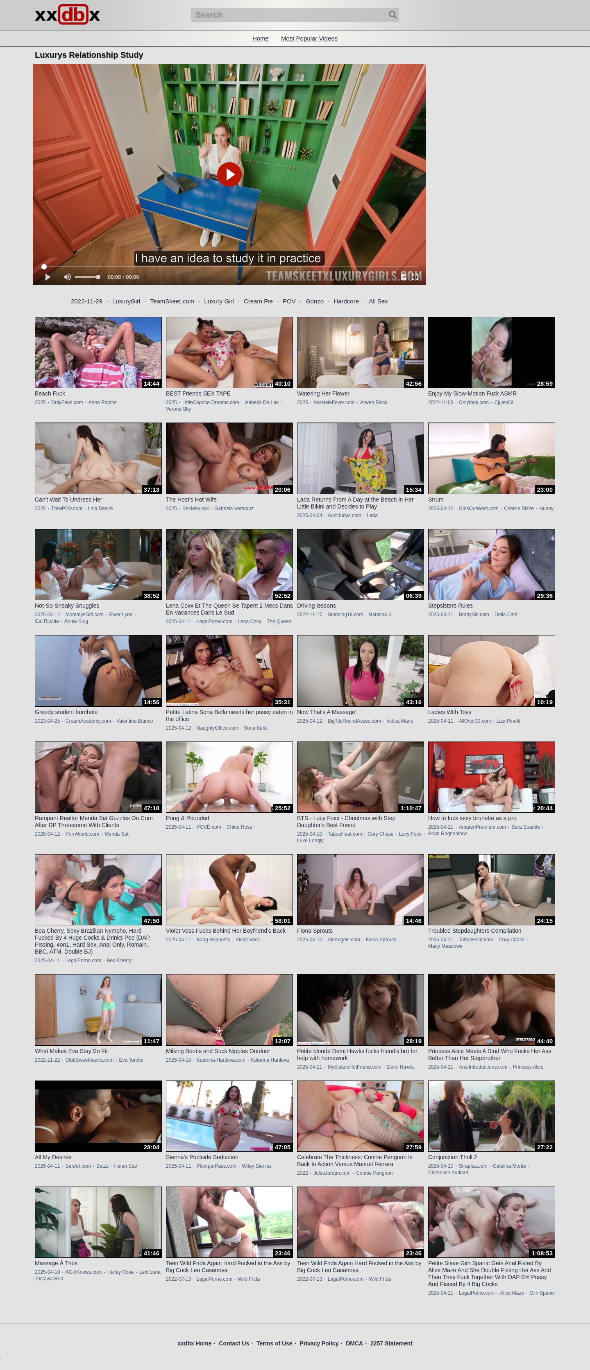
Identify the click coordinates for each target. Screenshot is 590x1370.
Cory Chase (380, 834)
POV (289, 301)
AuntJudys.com (344, 515)
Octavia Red (49, 1279)
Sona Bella (256, 728)
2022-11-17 (309, 614)
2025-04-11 (178, 621)
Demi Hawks (400, 1067)
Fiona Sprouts (380, 940)
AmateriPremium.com (482, 827)
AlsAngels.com (344, 940)
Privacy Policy (319, 1343)
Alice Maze (512, 1293)
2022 (302, 1173)
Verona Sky (178, 409)
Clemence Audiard (448, 1173)
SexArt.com (78, 1166)
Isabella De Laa (262, 402)
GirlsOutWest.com (479, 508)
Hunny (546, 508)
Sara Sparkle (525, 827)
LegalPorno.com (214, 621)
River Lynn (120, 614)
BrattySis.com (474, 614)
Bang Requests (213, 940)
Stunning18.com (345, 614)
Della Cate (506, 614)
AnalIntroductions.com (483, 1067)
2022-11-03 (440, 402)
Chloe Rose (239, 827)
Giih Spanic (542, 1293)
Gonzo (315, 301)
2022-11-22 (47, 1060)
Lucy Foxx (410, 834)
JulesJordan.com (332, 1173)
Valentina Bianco (134, 721)
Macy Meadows (445, 946)
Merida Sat (117, 834)
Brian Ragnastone (447, 833)
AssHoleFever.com (334, 402)
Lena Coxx (249, 621)
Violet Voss (248, 940)
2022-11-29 (86, 301)
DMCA (354, 1343)
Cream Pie (258, 301)
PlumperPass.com (216, 1166)
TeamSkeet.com (172, 301)
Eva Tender (131, 1060)
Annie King (76, 621)
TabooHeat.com (345, 834)
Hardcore (346, 301)
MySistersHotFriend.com (354, 1067)
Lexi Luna (150, 1272)
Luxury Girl (219, 301)
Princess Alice (528, 1067)
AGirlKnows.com (84, 1272)
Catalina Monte (509, 1166)
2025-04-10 (309, 834)
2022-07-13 (178, 1279)
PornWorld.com (82, 834)
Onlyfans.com (474, 402)
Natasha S (380, 614)
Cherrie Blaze (519, 508)
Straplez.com (473, 1166)
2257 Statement (391, 1343)
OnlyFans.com (67, 402)
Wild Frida (249, 1279)
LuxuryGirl (126, 301)
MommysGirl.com (85, 614)
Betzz (102, 1166)
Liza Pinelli (508, 721)
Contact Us (234, 1343)
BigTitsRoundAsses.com (354, 721)
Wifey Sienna (256, 1166)
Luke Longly (310, 840)
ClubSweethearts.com (89, 1060)
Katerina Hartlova (270, 1060)
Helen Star (125, 1166)
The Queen (279, 621)
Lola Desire (100, 508)
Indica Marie (399, 721)
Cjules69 (503, 402)
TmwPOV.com (66, 508)
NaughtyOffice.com (217, 728)
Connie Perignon (374, 1173)
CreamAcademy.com (88, 721)
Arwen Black (374, 402)
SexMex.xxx (195, 508)
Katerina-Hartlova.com (221, 1060)
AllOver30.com (475, 721)
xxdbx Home (194, 1343)
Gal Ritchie (47, 621)
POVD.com (209, 827)
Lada (372, 515)
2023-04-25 (47, 721)
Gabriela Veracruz (234, 508)
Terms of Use (274, 1343)
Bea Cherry (119, 960)
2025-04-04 (309, 515)
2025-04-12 (440, 508)
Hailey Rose (120, 1272)
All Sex (378, 301)
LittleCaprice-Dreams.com (210, 402)
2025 (40, 402)
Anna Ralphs (102, 402)
